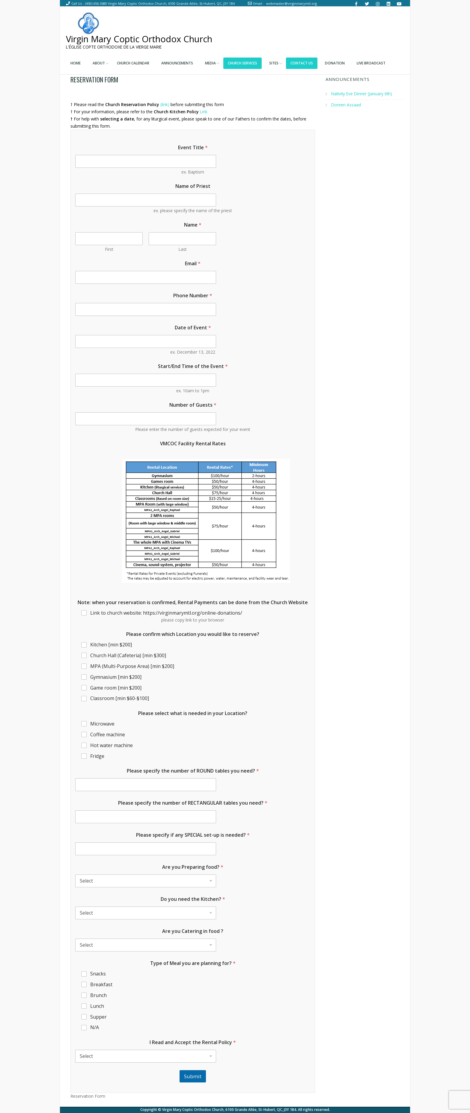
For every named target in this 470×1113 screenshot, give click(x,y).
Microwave (102, 724)
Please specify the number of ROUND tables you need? (193, 771)
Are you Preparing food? (192, 867)
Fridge (97, 756)
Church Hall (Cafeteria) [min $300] (128, 655)
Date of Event (193, 328)
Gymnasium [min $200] (115, 677)
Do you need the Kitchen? (193, 899)
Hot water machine (111, 745)
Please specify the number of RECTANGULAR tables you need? (192, 803)
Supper (98, 1017)
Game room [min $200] (115, 687)
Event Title (193, 147)
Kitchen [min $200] (111, 645)
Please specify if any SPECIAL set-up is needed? (193, 835)
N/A (94, 1027)
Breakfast (101, 984)
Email (193, 263)
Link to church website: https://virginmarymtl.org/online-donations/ (166, 613)
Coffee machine (107, 735)
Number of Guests (192, 405)
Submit (192, 1076)
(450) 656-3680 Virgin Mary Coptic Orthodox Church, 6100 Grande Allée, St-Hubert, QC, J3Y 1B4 (160, 3)
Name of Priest (192, 186)
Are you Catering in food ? (192, 931)
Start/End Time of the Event (193, 366)
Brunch (98, 995)
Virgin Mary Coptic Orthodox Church (143, 39)
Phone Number (192, 295)
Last (182, 249)
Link (204, 111)
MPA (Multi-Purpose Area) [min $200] (132, 666)
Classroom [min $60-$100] (119, 698)
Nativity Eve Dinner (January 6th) (362, 93)
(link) (165, 104)
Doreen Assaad (346, 104)
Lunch (97, 1006)
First (109, 249)
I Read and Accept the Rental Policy (193, 1042)
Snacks (98, 974)
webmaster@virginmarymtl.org (291, 3)
